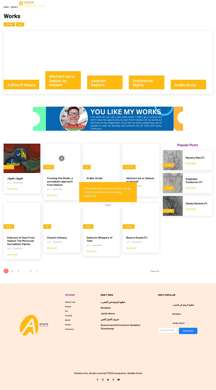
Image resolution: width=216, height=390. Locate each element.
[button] (194, 4)
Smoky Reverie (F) (196, 203)
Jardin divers (108, 313)
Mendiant (106, 307)
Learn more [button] (90, 195)
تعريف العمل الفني (110, 319)
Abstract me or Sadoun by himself (140, 179)
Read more (12, 189)
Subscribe (188, 330)
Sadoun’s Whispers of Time (99, 239)
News (9, 167)
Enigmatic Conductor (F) (194, 180)
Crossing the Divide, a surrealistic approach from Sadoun (60, 181)
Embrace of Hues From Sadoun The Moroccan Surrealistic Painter (20, 241)
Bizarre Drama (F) (136, 237)
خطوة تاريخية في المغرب (113, 302)
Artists (129, 167)
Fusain (9, 24)
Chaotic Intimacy (57, 237)
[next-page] (36, 271)
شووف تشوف (15, 178)
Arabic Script (94, 178)
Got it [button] (108, 205)
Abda (9, 183)
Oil (20, 24)
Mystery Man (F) (195, 157)
